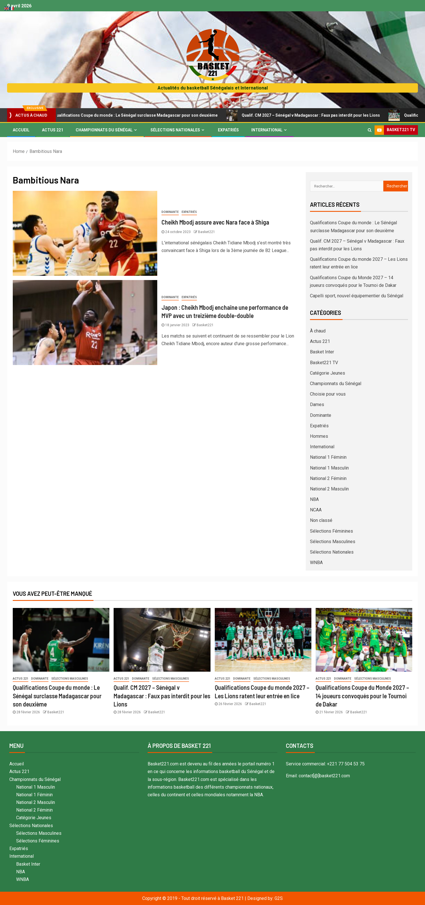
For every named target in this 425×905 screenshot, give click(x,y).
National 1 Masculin (329, 468)
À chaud (318, 331)
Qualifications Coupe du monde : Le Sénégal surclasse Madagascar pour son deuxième (138, 115)
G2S (279, 898)
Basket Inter (322, 352)
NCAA (316, 510)
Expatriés (228, 130)
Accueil (21, 130)
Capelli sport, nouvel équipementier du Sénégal (356, 295)
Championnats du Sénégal (104, 130)
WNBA (316, 562)
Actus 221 (52, 130)
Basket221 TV (324, 362)
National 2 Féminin (328, 478)
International (266, 130)
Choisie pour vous (328, 394)
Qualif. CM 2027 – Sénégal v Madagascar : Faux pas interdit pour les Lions (313, 115)
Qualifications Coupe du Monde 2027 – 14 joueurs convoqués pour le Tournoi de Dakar (362, 696)
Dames (317, 404)
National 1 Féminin (328, 457)
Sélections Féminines (331, 531)
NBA (314, 499)
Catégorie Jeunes (327, 373)
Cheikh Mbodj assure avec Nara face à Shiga (215, 222)
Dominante (170, 212)
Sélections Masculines (332, 541)
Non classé (321, 520)
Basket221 (206, 232)
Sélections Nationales (175, 130)
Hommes (319, 436)
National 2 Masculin (329, 489)
